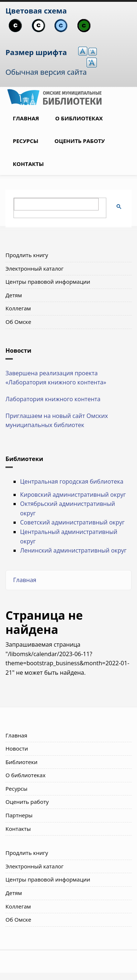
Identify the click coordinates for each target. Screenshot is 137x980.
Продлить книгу (26, 255)
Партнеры (19, 815)
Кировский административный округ (73, 495)
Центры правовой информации (47, 281)
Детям (13, 295)
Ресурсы (25, 140)
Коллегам (18, 308)
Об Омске (18, 321)
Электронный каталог (34, 268)
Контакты (28, 163)
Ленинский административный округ (73, 550)
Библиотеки (21, 762)
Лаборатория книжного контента (52, 399)
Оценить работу (79, 140)
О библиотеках (79, 118)
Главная (26, 118)
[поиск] (56, 204)
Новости (16, 748)
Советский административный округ (72, 522)
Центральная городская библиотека (71, 481)
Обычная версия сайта (46, 72)
